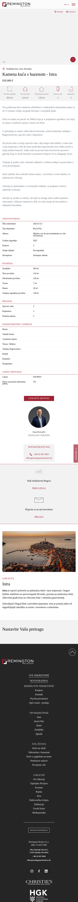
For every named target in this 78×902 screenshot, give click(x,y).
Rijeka (39, 791)
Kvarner (39, 787)
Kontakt (39, 694)
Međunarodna (39, 812)
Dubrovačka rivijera (39, 800)
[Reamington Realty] (17, 662)
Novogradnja (39, 680)
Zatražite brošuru (39, 398)
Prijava (39, 517)
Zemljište (39, 729)
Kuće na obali (39, 748)
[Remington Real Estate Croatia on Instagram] (32, 871)
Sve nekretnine (39, 675)
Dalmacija (39, 804)
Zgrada (39, 734)
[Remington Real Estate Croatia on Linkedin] (46, 871)
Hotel (39, 725)
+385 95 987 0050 (39, 856)
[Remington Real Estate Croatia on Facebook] (39, 871)
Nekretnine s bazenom (39, 752)
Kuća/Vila (39, 721)
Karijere (39, 690)
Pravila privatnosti (39, 698)
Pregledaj (39, 488)
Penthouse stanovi (39, 760)
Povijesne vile (39, 765)
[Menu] (73, 4)
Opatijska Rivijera (39, 783)
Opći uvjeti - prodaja (39, 703)
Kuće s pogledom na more (39, 756)
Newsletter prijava (39, 830)
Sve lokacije (39, 779)
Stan (39, 717)
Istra (39, 796)
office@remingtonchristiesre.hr (39, 458)
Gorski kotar (39, 808)
